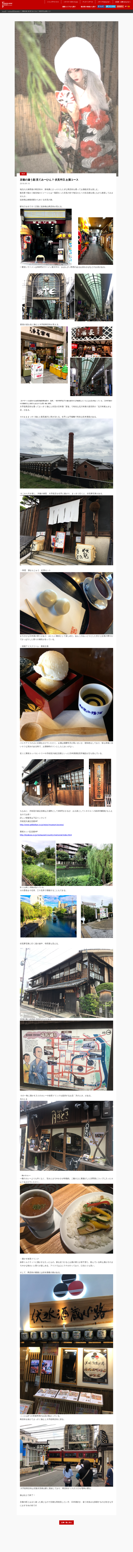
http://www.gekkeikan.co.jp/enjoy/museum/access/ (42, 825)
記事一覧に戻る (66, 1522)
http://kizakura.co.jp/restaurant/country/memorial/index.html (46, 835)
